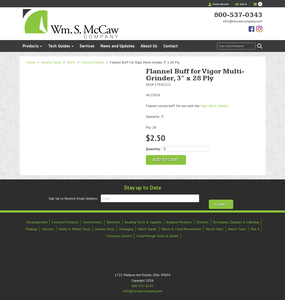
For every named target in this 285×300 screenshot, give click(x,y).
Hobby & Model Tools (74, 228)
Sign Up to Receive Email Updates (73, 198)
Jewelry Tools (51, 62)
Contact (170, 45)
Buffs (71, 62)
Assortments (92, 221)
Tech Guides (59, 45)
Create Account (218, 4)
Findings (31, 228)
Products (31, 45)
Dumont (203, 221)
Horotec (48, 228)
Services (87, 45)
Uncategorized (36, 221)
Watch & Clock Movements (181, 228)
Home (31, 62)
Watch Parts (214, 228)
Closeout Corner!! (119, 235)
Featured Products (65, 221)
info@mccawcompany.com (242, 21)
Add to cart (166, 160)
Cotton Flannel (93, 62)
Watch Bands (147, 228)
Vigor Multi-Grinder (214, 106)
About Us (149, 45)
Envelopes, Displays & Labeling (236, 221)
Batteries (113, 221)
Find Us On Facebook (252, 29)
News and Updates (118, 45)
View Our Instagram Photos (259, 29)
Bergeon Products (179, 221)
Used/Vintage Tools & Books (157, 235)
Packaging (126, 228)
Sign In (241, 4)
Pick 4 (254, 228)
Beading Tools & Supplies (143, 221)
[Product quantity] (185, 149)
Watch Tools (237, 228)
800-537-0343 (238, 15)
